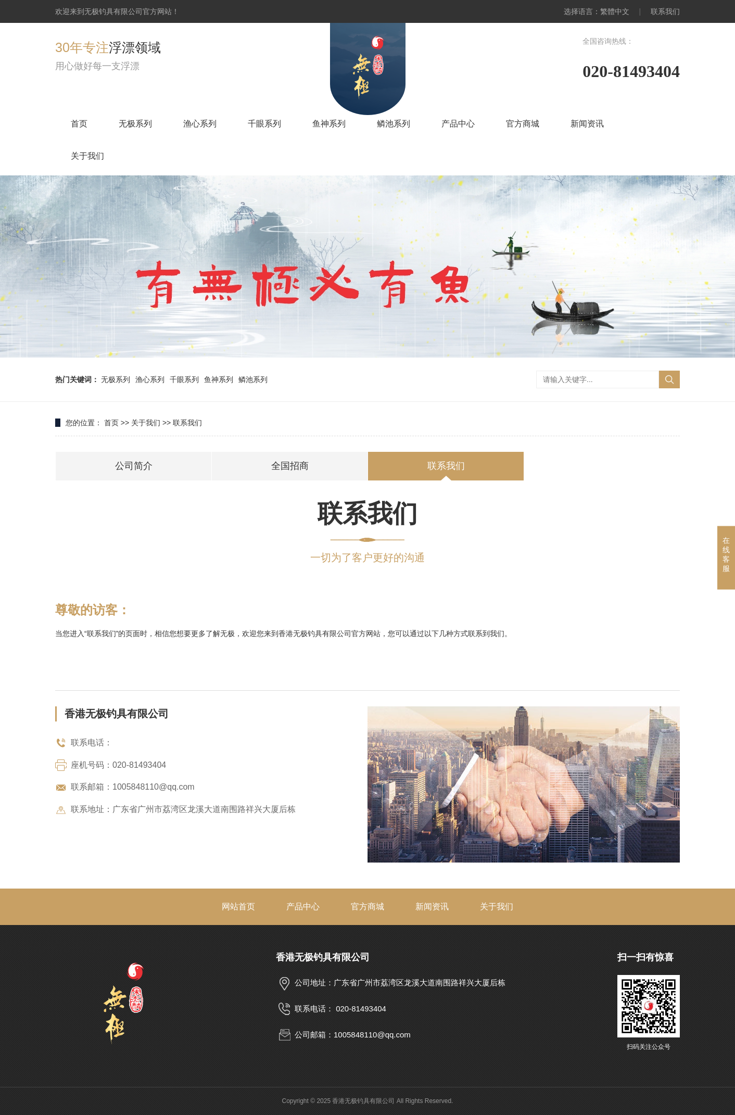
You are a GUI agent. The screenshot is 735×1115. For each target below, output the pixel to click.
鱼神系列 (329, 123)
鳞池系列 (393, 123)
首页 (79, 123)
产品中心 (458, 123)
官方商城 (522, 123)
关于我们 (87, 155)
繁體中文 (614, 11)
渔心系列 (200, 123)
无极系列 (135, 123)
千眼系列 (264, 123)
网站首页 (238, 906)
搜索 (669, 379)
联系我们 (665, 11)
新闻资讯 (587, 123)
